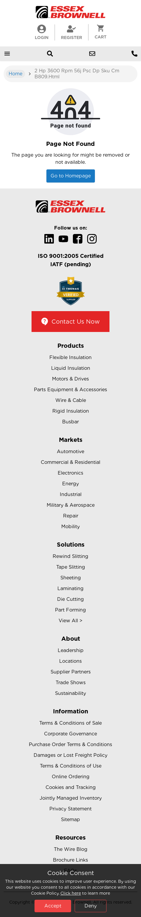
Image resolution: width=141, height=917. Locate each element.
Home (15, 74)
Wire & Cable (70, 400)
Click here (70, 893)
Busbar (70, 422)
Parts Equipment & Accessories (70, 389)
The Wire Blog (70, 849)
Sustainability (70, 693)
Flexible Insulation (70, 357)
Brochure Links (70, 860)
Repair (70, 516)
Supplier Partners (71, 672)
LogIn (41, 32)
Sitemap (70, 819)
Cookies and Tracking (71, 787)
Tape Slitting (70, 567)
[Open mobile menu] (7, 53)
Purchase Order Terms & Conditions (70, 744)
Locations (70, 661)
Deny (90, 906)
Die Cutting (70, 599)
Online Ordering (71, 776)
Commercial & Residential (70, 462)
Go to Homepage (71, 176)
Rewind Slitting (70, 556)
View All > (70, 620)
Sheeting (70, 578)
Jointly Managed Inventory (71, 798)
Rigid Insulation (70, 411)
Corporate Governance (70, 734)
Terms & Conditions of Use (70, 766)
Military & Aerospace (71, 505)
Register (71, 32)
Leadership (71, 650)
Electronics (70, 473)
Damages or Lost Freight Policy (70, 755)
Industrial (71, 494)
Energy (70, 483)
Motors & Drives (70, 379)
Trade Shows (71, 682)
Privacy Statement (70, 809)
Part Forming (70, 610)
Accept (52, 906)
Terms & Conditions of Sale (70, 723)
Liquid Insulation (70, 368)
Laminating (70, 588)
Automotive (70, 451)
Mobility (70, 526)
